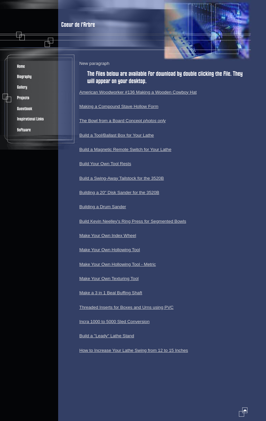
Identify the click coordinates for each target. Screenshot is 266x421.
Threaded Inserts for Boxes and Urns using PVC (126, 307)
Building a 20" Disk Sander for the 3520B (119, 192)
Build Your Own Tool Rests (105, 163)
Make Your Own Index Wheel (107, 235)
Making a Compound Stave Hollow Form (118, 106)
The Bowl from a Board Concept (122, 120)
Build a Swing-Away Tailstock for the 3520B (121, 178)
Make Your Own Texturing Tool (109, 278)
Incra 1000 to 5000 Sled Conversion (114, 321)
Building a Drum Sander (102, 206)
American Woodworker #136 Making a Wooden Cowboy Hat (138, 92)
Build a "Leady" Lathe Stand (106, 335)
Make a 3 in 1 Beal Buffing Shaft (110, 292)
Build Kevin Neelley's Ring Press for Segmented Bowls (132, 221)
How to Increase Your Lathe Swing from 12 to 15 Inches (133, 350)
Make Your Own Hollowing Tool (109, 249)
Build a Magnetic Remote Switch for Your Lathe (125, 149)
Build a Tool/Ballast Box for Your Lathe (116, 135)
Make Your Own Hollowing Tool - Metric (117, 264)
